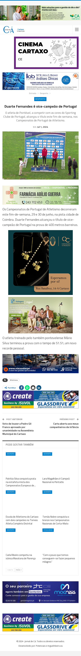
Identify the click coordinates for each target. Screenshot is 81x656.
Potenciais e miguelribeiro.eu (49, 651)
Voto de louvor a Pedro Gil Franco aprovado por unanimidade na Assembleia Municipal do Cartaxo (18, 434)
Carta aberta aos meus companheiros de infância (64, 430)
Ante (10, 575)
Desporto (40, 98)
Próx (19, 575)
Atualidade (48, 535)
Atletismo (14, 385)
